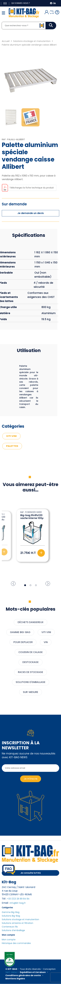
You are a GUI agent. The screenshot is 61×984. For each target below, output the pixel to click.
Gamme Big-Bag (10, 912)
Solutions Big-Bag (11, 915)
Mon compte (8, 939)
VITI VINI (11, 436)
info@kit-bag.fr (18, 902)
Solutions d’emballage (13, 930)
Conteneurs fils (10, 926)
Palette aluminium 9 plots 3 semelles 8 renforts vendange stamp (32, 520)
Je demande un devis (30, 213)
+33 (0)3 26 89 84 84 (18, 898)
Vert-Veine (11, 972)
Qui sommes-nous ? (20, 3)
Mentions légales (15, 978)
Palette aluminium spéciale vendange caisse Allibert (29, 44)
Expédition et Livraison (33, 972)
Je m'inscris (30, 778)
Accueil (5, 41)
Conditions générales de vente (23, 975)
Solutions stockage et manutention (31, 41)
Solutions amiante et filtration (17, 923)
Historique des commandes (16, 943)
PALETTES (12, 446)
